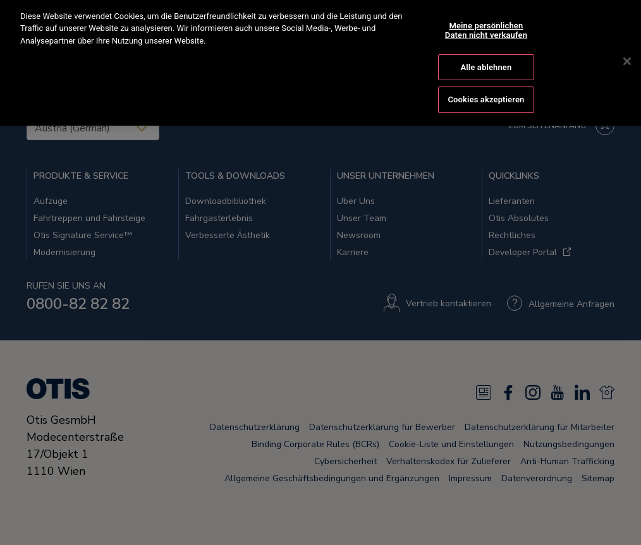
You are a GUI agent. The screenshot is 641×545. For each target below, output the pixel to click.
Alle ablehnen (486, 49)
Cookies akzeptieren (486, 82)
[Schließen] (627, 43)
